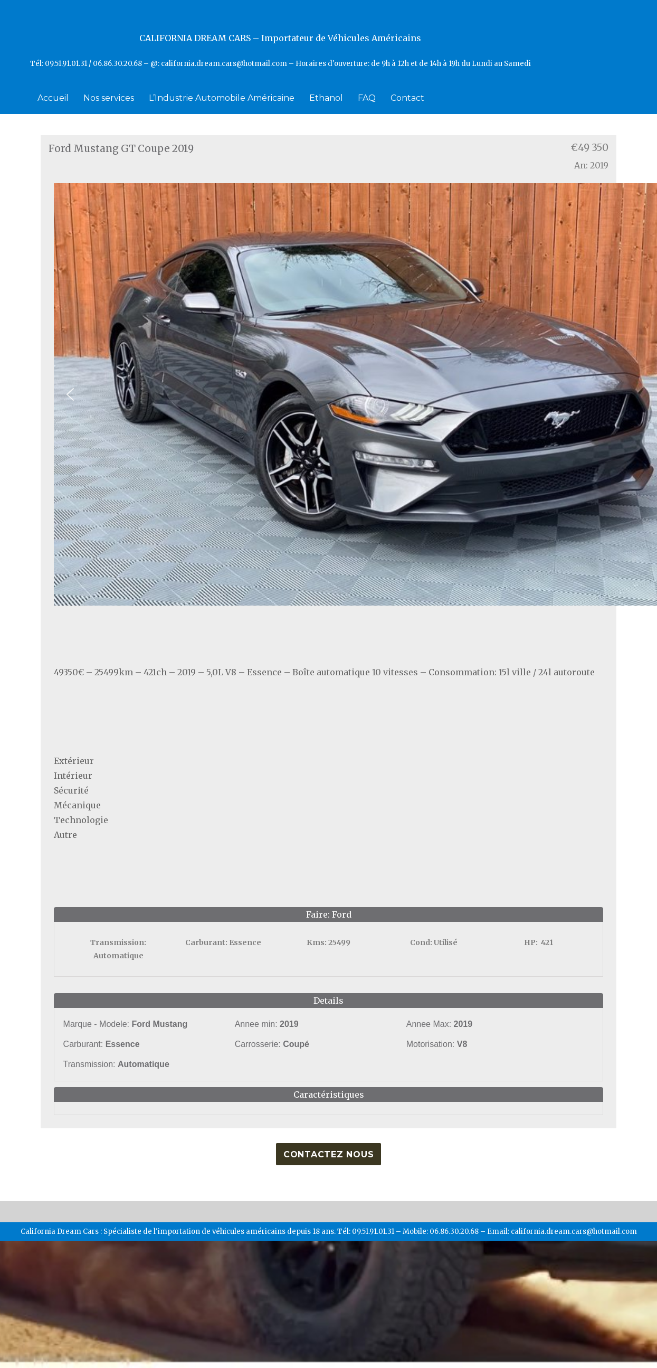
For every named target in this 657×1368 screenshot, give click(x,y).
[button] (70, 394)
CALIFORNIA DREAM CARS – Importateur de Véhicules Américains (280, 38)
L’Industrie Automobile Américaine (221, 98)
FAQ (367, 98)
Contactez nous (328, 1154)
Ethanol (326, 98)
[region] (329, 394)
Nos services (108, 98)
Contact (407, 98)
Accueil (53, 98)
